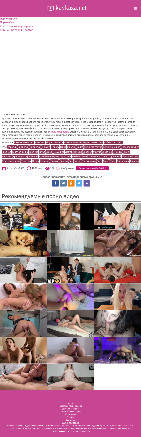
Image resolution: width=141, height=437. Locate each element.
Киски (126, 152)
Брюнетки (35, 147)
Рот (71, 161)
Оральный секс (130, 156)
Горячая (6, 152)
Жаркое (87, 152)
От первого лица (11, 161)
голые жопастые (60, 131)
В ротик (71, 147)
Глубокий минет (111, 147)
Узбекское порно (113, 142)
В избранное (67, 168)
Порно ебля (7, 22)
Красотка (66, 156)
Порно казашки (54, 142)
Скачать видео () (92, 168)
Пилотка (44, 161)
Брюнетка (23, 147)
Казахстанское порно (70, 411)
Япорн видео (70, 414)
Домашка (59, 152)
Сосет (113, 161)
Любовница (94, 156)
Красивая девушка (49, 156)
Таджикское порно (93, 142)
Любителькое (79, 156)
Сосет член (123, 161)
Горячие (33, 152)
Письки (54, 161)
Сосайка (71, 417)
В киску (46, 147)
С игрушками (89, 161)
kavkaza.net (70, 7)
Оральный (115, 156)
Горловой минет (130, 147)
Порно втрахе (8, 18)
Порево (64, 161)
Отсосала (26, 161)
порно (70, 403)
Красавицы (32, 156)
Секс (99, 161)
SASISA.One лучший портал (16, 29)
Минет (105, 156)
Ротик (77, 161)
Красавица (19, 156)
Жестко (97, 152)
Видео (80, 147)
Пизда (35, 161)
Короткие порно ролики (70, 406)
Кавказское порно (24, 142)
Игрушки (117, 152)
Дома (49, 152)
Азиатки (12, 147)
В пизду (55, 147)
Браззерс (40, 142)
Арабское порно (73, 142)
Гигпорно (70, 420)
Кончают (7, 156)
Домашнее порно (70, 409)
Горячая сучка (20, 152)
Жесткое (107, 152)
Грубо (42, 152)
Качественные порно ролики (17, 26)
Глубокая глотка (93, 147)
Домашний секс (73, 152)
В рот (63, 147)
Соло (105, 161)
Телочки (134, 161)
